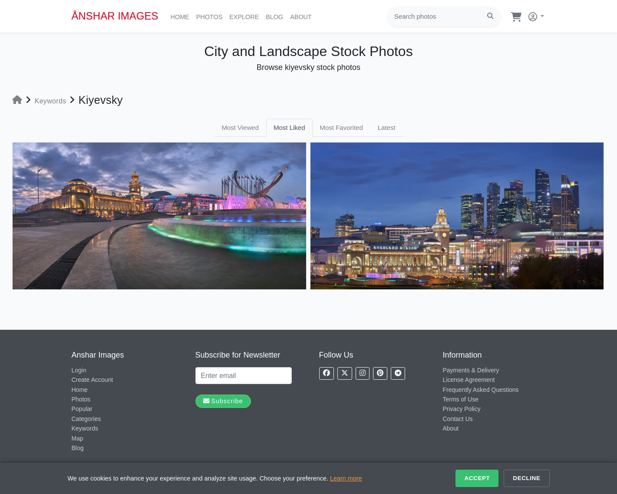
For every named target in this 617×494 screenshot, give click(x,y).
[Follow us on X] (344, 373)
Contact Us (458, 418)
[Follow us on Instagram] (363, 373)
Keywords (85, 428)
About (302, 16)
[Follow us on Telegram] (398, 373)
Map (77, 438)
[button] (534, 15)
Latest (387, 127)
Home (182, 16)
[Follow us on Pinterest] (380, 373)
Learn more (346, 478)
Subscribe (223, 401)
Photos (211, 16)
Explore (245, 16)
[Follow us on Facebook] (326, 373)
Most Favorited (341, 127)
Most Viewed (240, 127)
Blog (276, 16)
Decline (526, 478)
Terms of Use (460, 399)
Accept (477, 478)
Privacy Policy (462, 408)
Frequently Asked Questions (481, 389)
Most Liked (289, 127)
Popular (82, 408)
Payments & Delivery (471, 370)
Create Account (92, 379)
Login (79, 370)
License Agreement (469, 379)
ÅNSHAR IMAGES (115, 16)
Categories (86, 418)
